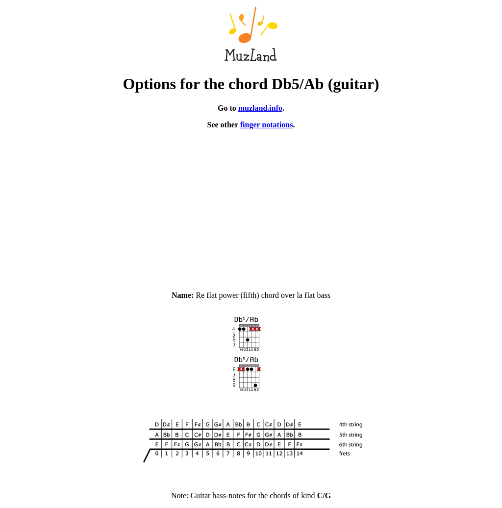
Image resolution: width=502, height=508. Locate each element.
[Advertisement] (251, 205)
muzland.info (260, 108)
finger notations (266, 125)
